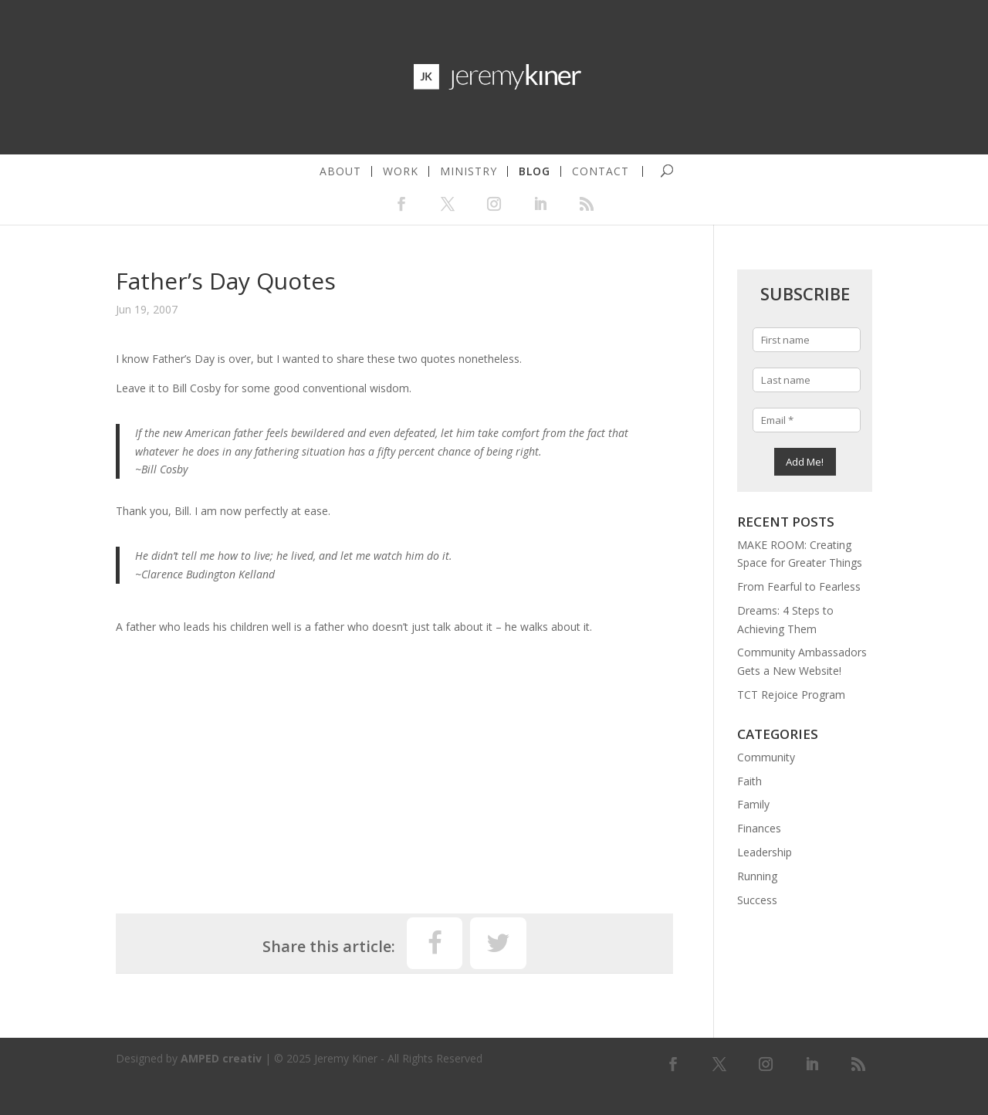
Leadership (764, 852)
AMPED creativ (221, 1058)
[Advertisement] (394, 767)
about (340, 171)
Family (753, 804)
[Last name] (806, 380)
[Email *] (806, 420)
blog (534, 171)
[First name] (806, 339)
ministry (468, 171)
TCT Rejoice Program (791, 694)
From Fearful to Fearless (799, 586)
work (400, 171)
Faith (749, 781)
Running (757, 876)
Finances (759, 828)
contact (600, 171)
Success (757, 900)
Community (766, 757)
